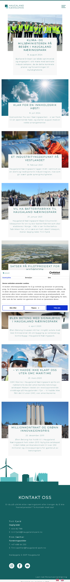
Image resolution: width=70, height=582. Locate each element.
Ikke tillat (13, 308)
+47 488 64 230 (18, 545)
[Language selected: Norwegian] (61, 579)
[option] (63, 580)
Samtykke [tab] (6, 277)
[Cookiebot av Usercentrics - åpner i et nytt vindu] (58, 273)
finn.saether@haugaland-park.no (28, 548)
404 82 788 (17, 529)
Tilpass (35, 308)
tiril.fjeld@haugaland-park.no (26, 532)
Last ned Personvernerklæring (51, 577)
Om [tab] (49, 277)
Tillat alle (57, 308)
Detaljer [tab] (28, 277)
